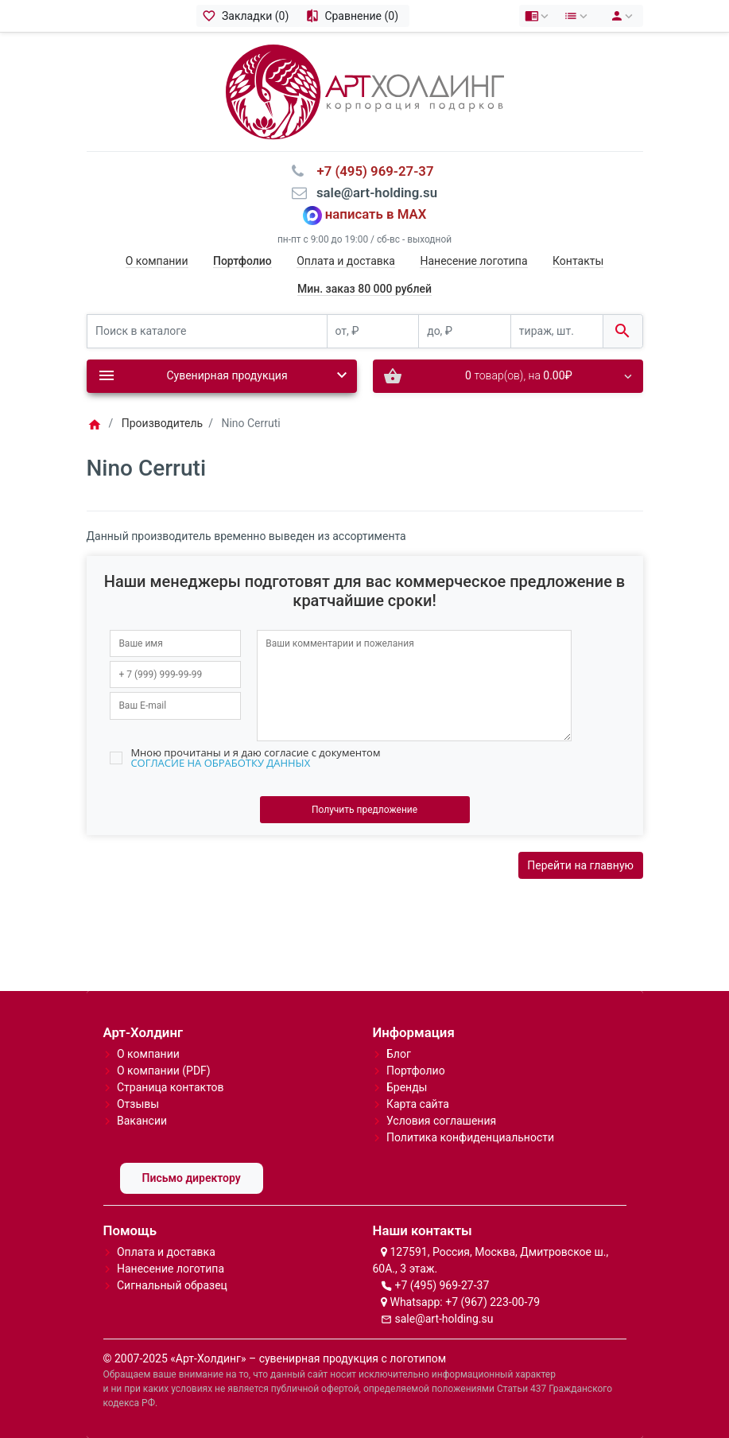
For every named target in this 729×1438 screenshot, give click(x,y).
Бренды (407, 1087)
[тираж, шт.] (556, 331)
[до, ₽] (464, 331)
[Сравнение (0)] (354, 16)
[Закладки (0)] (248, 16)
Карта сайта (417, 1104)
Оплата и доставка (346, 261)
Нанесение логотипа (473, 261)
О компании (157, 261)
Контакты (578, 261)
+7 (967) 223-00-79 (492, 1302)
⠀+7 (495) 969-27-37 (370, 171)
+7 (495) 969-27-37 (441, 1285)
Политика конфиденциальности (470, 1137)
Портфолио (415, 1070)
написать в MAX (376, 214)
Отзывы (138, 1104)
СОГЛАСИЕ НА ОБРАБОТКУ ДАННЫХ (220, 763)
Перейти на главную (580, 865)
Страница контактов (170, 1087)
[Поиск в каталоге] (207, 331)
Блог (398, 1053)
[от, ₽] (373, 331)
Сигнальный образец (172, 1285)
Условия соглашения (441, 1120)
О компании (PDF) (164, 1070)
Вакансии (142, 1120)
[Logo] (365, 90)
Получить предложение (364, 809)
